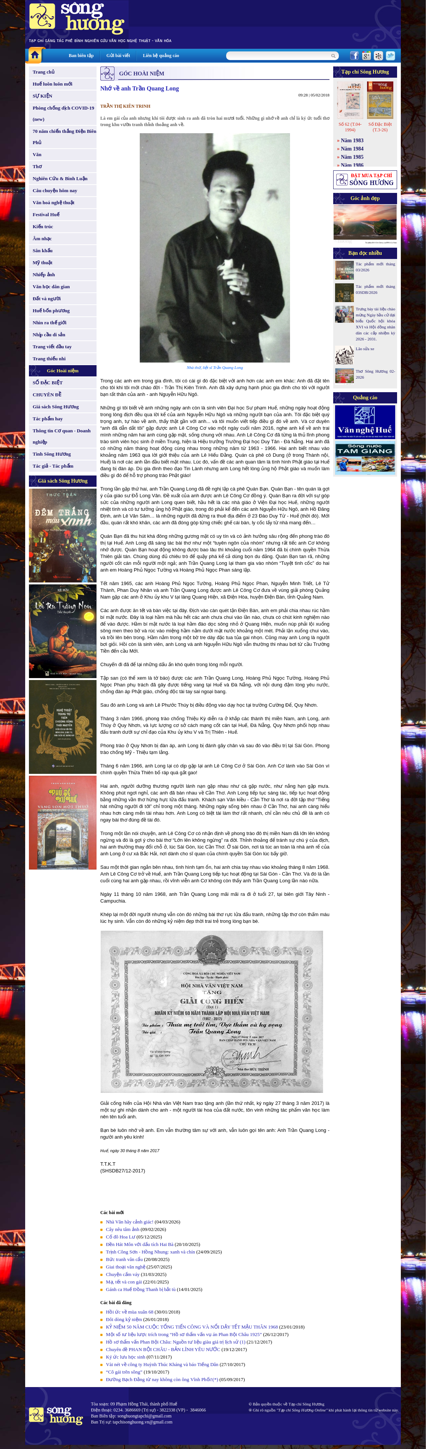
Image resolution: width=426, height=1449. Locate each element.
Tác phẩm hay (48, 418)
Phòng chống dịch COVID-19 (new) (63, 113)
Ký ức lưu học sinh (125, 1357)
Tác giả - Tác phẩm (53, 466)
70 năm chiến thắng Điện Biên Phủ (64, 136)
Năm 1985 (352, 157)
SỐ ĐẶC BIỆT (48, 382)
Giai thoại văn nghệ (125, 1267)
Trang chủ (43, 72)
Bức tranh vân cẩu (124, 1259)
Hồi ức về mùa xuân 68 (129, 1312)
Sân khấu (43, 250)
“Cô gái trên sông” (124, 1372)
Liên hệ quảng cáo (161, 55)
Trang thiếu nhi (49, 358)
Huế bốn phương (51, 310)
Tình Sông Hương (52, 454)
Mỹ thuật (43, 262)
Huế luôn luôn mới (53, 84)
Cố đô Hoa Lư (120, 1237)
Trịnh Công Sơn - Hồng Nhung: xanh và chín (150, 1252)
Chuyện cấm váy (123, 1274)
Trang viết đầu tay (52, 346)
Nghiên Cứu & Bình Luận (60, 178)
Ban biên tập (81, 55)
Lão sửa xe (365, 348)
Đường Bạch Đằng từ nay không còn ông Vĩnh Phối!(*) (162, 1379)
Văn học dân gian (51, 286)
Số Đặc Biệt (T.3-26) (380, 127)
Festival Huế (46, 214)
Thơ (37, 166)
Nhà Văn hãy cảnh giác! (130, 1222)
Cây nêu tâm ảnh (122, 1229)
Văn (37, 154)
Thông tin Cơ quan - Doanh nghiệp (62, 436)
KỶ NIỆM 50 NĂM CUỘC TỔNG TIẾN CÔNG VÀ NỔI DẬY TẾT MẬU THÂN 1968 (192, 1327)
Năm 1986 (352, 165)
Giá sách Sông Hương (56, 406)
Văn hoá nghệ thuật (53, 202)
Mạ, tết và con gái (124, 1282)
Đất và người (47, 298)
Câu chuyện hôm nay (55, 190)
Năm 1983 (352, 140)
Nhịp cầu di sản (49, 334)
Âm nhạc (42, 238)
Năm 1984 (352, 149)
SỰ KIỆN (42, 96)
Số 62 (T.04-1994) (349, 127)
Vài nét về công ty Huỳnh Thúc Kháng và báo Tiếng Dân (162, 1364)
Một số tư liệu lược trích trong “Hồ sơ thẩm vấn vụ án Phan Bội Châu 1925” (184, 1334)
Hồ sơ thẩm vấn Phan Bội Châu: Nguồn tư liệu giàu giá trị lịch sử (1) (175, 1342)
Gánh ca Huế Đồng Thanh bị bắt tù (140, 1289)
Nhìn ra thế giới (49, 322)
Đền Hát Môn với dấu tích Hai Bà (140, 1244)
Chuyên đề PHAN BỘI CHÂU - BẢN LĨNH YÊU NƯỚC (163, 1349)
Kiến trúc (43, 226)
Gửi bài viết (118, 55)
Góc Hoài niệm (63, 370)
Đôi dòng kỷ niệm (124, 1319)
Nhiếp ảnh (44, 274)
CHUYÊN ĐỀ (47, 394)
